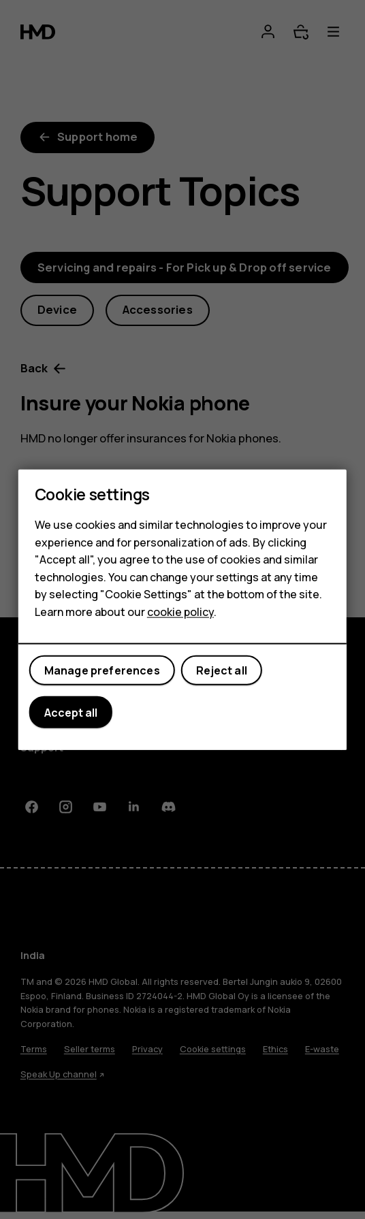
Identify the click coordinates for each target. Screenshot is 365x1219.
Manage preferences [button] (102, 670)
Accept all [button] (70, 711)
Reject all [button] (221, 670)
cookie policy (180, 611)
